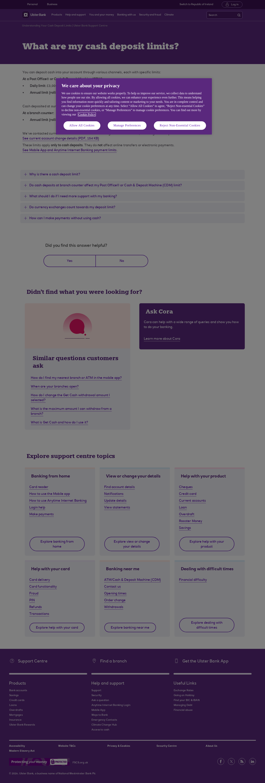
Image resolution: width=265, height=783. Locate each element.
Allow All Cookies (82, 125)
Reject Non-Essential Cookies (180, 125)
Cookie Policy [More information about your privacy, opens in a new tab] (86, 114)
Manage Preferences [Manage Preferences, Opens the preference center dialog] (127, 125)
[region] (134, 106)
